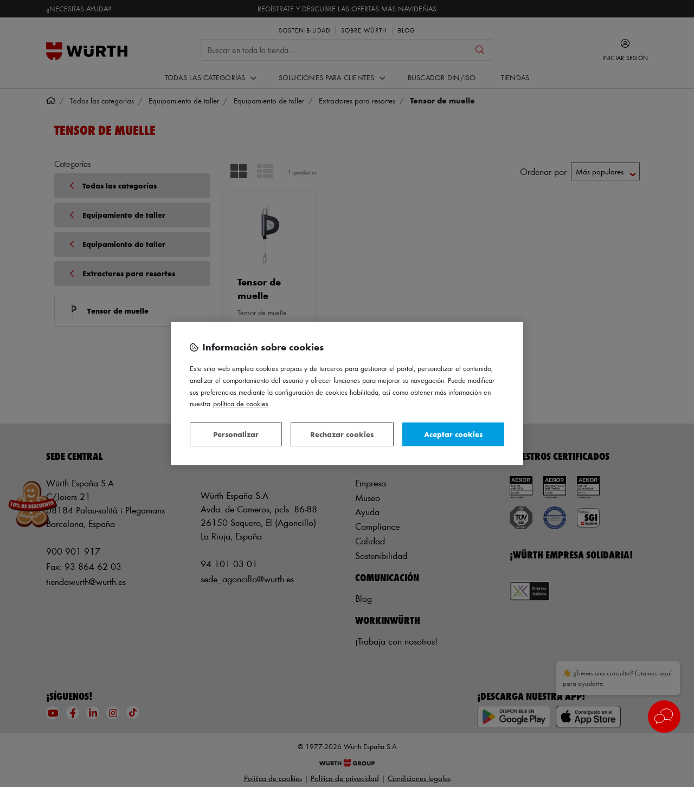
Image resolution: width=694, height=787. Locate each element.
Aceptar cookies (453, 434)
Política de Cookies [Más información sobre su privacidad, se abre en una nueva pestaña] (240, 403)
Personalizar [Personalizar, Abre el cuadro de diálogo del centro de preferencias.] (236, 434)
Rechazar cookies (342, 434)
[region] (347, 394)
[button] (664, 716)
